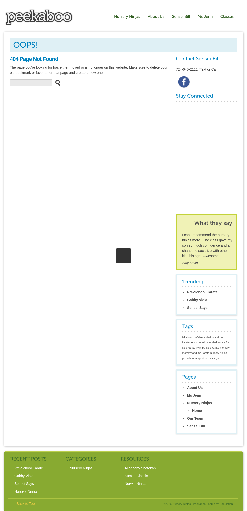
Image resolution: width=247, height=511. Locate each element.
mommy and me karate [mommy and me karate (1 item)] (195, 352)
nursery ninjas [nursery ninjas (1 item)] (218, 352)
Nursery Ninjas (199, 403)
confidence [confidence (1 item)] (199, 337)
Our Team (195, 418)
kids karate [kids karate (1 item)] (212, 347)
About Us (195, 388)
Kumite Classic (136, 476)
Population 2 (227, 503)
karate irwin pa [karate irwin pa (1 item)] (196, 347)
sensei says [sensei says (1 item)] (212, 358)
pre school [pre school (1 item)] (188, 358)
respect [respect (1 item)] (199, 358)
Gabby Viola (197, 300)
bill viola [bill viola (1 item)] (187, 337)
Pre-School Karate (202, 292)
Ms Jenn (194, 395)
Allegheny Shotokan (140, 468)
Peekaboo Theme (204, 503)
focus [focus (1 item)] (194, 342)
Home (197, 411)
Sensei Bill (196, 426)
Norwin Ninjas (135, 484)
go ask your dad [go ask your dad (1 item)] (207, 342)
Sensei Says (197, 308)
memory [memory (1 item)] (224, 347)
